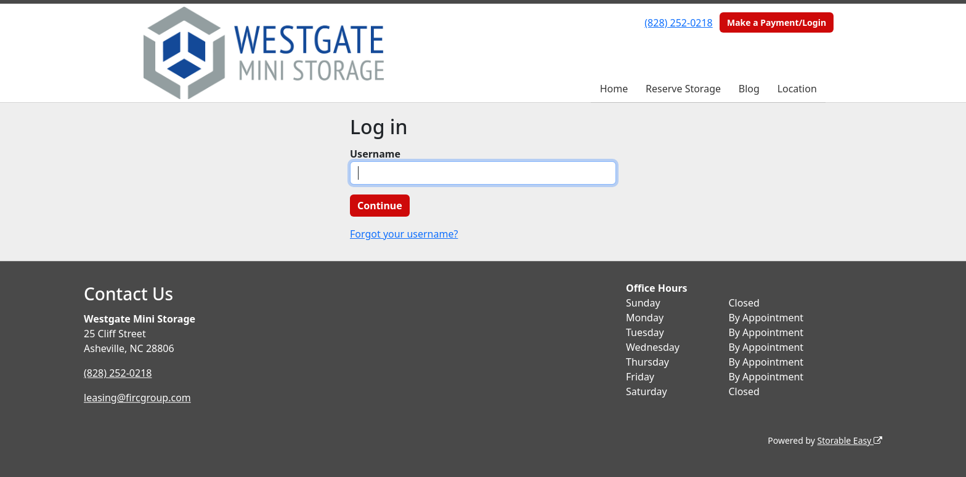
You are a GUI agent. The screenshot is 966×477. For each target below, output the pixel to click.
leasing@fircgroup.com (137, 397)
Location (797, 88)
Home (614, 88)
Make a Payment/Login (776, 22)
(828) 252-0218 (678, 23)
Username (375, 154)
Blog (749, 88)
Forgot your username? (404, 234)
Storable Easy (850, 440)
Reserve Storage (683, 88)
